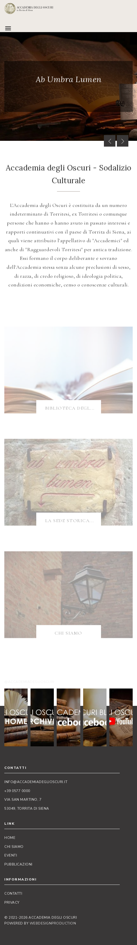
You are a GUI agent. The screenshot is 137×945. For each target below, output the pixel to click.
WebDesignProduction (53, 923)
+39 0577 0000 (17, 791)
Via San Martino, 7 (22, 799)
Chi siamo (14, 846)
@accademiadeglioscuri (29, 682)
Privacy (12, 902)
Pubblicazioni (18, 864)
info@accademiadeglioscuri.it (35, 782)
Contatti (13, 893)
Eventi (10, 855)
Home (9, 837)
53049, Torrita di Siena (26, 808)
